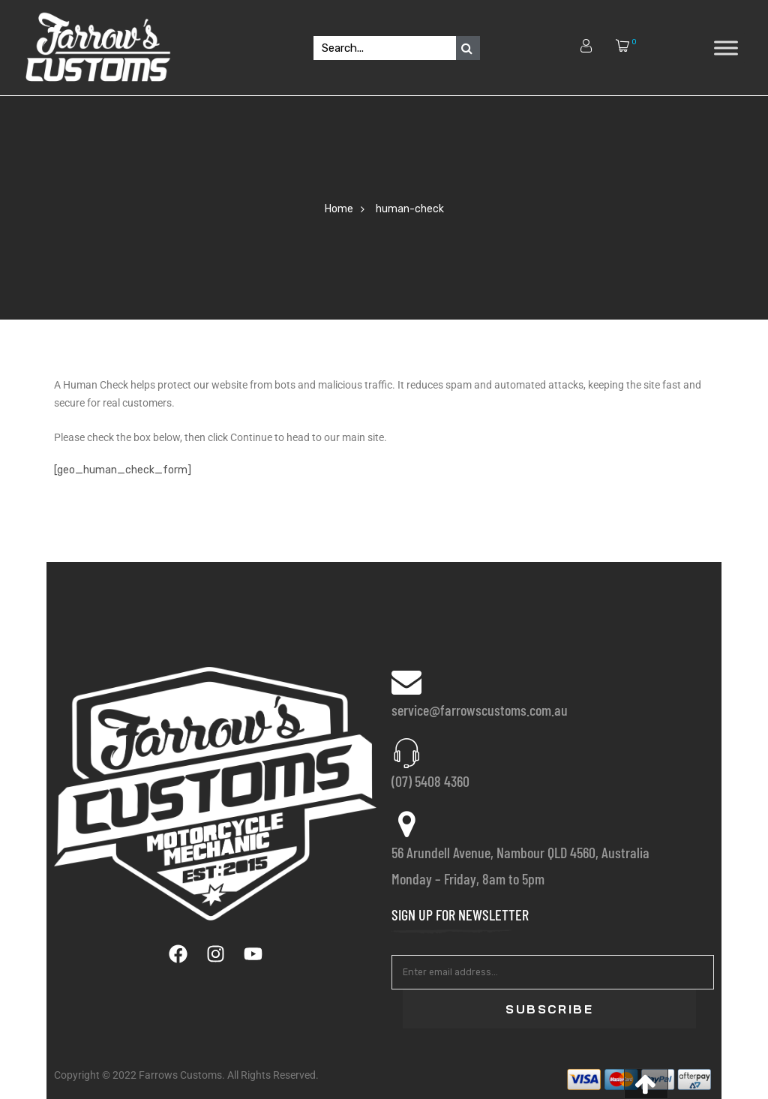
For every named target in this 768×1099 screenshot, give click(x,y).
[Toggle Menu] (726, 48)
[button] (646, 1083)
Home (339, 209)
